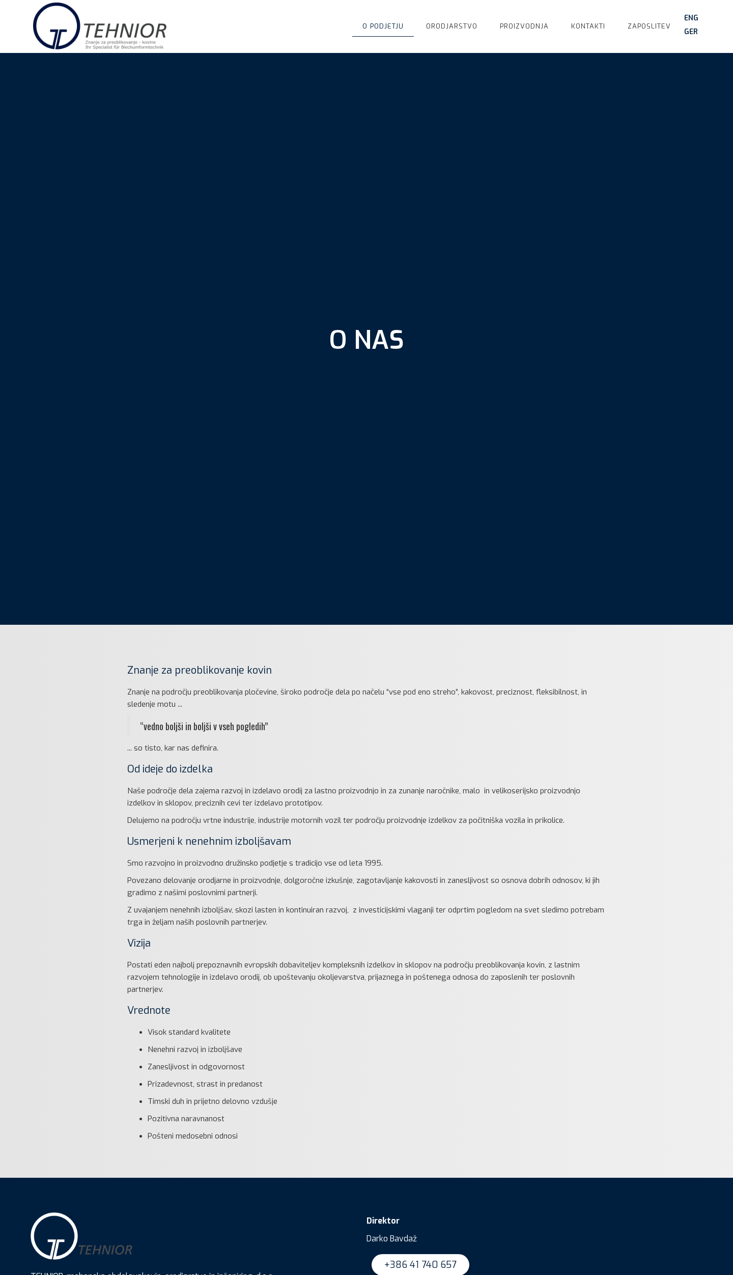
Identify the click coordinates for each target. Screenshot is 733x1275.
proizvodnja (524, 26)
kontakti (588, 26)
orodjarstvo (451, 26)
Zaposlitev (649, 26)
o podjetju (383, 26)
